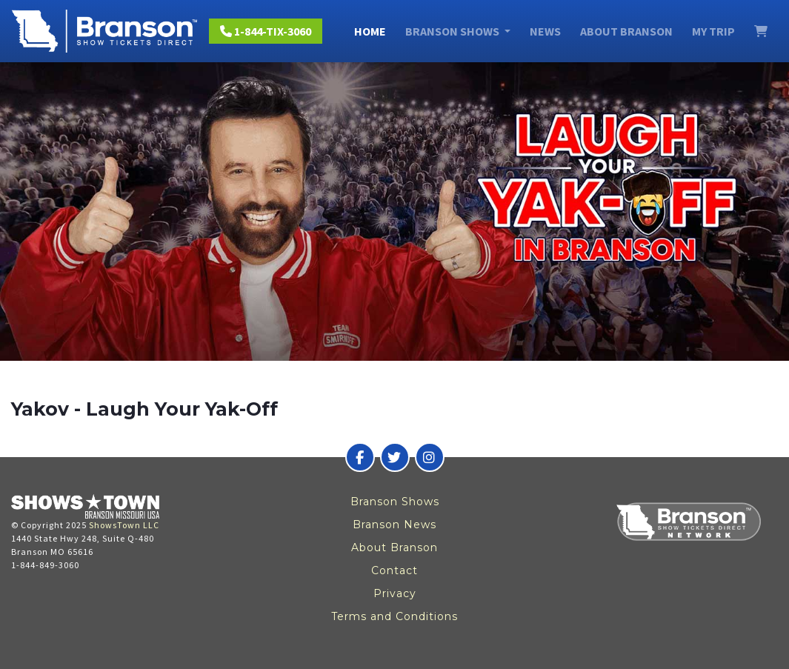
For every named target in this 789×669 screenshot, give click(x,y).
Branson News (394, 524)
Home (370, 31)
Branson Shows (394, 501)
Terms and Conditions (394, 616)
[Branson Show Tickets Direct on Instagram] (430, 457)
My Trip (713, 31)
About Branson (626, 31)
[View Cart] (760, 31)
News (545, 31)
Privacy (394, 593)
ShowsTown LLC (124, 524)
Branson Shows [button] (453, 31)
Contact (394, 570)
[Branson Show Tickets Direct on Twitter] (395, 457)
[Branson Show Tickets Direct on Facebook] (360, 457)
